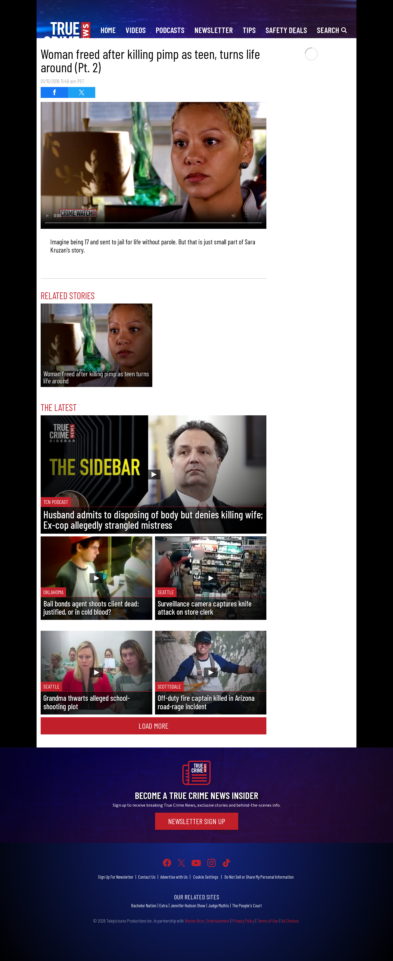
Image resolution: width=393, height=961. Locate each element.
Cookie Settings (205, 876)
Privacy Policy (243, 920)
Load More (153, 725)
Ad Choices (290, 920)
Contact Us (147, 876)
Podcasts (170, 30)
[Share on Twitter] (81, 92)
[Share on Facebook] (54, 92)
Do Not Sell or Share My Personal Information (259, 876)
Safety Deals (286, 30)
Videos (136, 30)
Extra (163, 905)
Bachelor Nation (143, 905)
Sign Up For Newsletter (115, 876)
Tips (249, 30)
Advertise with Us (174, 876)
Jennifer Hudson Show (188, 905)
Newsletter (213, 30)
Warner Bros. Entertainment (207, 920)
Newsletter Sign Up (196, 821)
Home (108, 30)
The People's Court (247, 905)
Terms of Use (267, 920)
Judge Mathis (218, 905)
